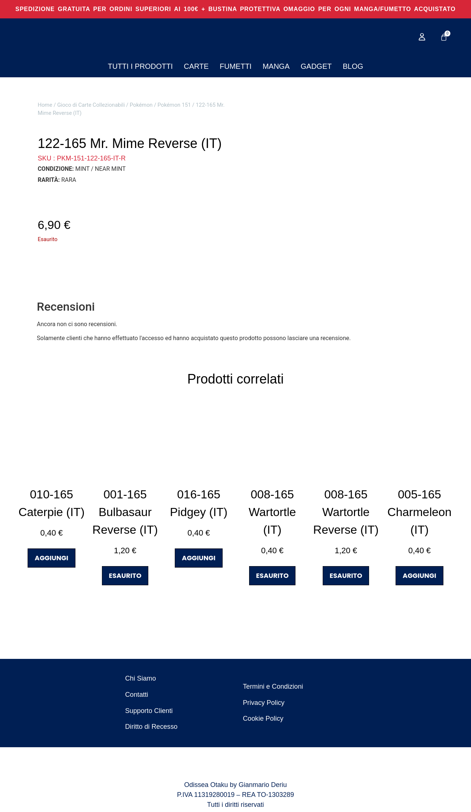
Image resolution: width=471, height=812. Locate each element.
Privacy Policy (263, 703)
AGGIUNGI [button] (51, 557)
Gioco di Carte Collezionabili (91, 105)
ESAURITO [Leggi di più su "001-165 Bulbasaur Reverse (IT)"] (125, 575)
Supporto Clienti (148, 711)
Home (45, 105)
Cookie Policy (263, 719)
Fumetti (236, 66)
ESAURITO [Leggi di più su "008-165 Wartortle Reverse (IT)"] (346, 575)
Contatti (136, 695)
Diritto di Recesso (151, 727)
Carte (196, 66)
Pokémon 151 (174, 105)
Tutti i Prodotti (140, 66)
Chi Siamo (140, 678)
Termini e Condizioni (272, 687)
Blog (353, 66)
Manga (276, 66)
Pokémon (141, 105)
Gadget (316, 66)
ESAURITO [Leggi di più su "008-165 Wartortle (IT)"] (272, 575)
